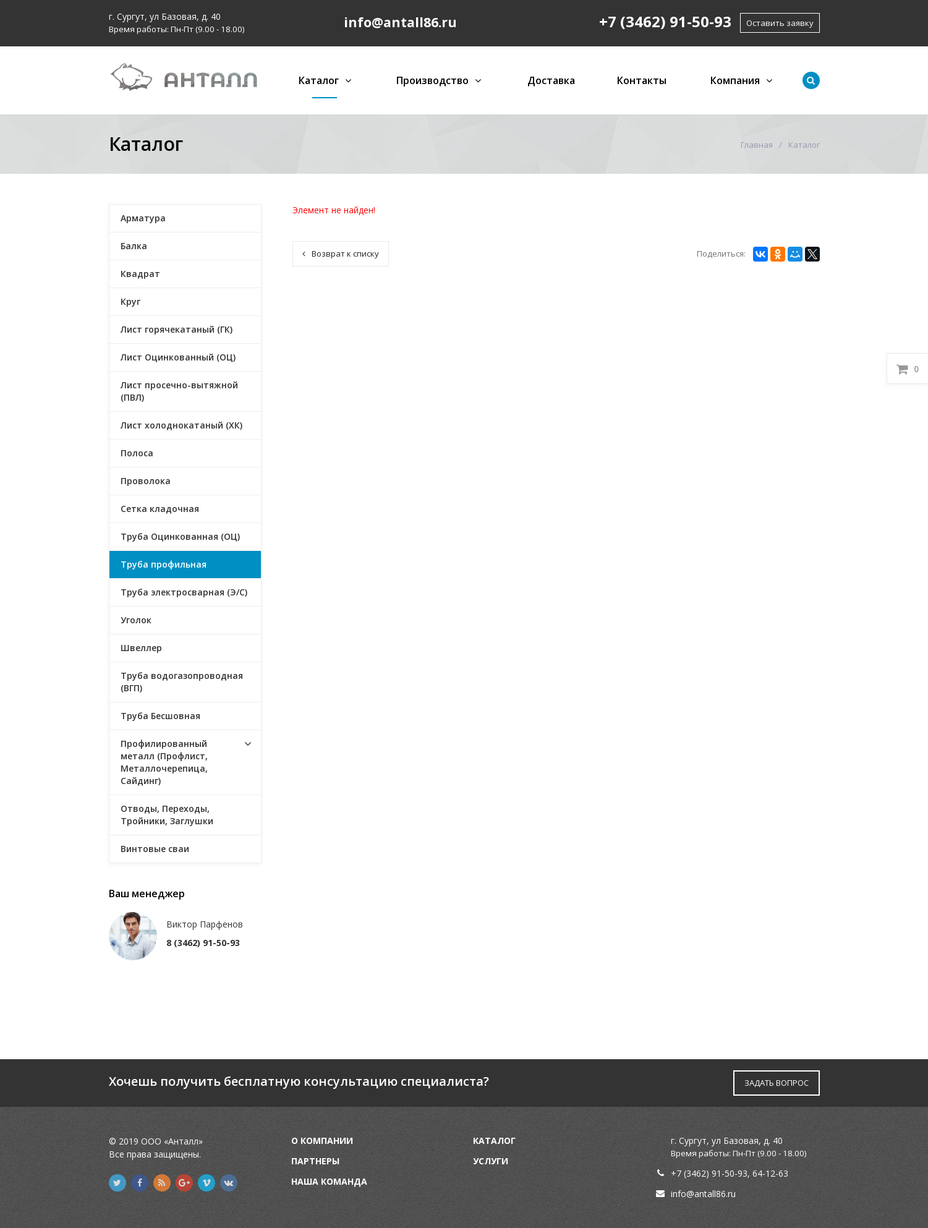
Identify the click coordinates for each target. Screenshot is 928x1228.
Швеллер (141, 648)
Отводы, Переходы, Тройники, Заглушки (167, 815)
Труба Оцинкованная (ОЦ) (180, 536)
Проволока (146, 481)
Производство (432, 80)
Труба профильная (163, 564)
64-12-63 (770, 1173)
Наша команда (329, 1181)
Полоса (137, 453)
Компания (735, 80)
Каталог (319, 80)
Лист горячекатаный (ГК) (176, 329)
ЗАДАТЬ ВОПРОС (776, 1082)
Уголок (136, 620)
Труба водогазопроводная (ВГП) (182, 682)
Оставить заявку (780, 22)
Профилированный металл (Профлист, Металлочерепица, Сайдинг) (164, 762)
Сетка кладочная (160, 508)
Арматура (143, 218)
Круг (130, 301)
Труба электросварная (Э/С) (184, 592)
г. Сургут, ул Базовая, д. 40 (165, 16)
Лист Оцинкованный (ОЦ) (178, 357)
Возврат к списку (340, 253)
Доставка (551, 80)
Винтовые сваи (155, 849)
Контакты (641, 80)
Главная (757, 144)
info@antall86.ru (703, 1194)
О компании (322, 1140)
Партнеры (315, 1161)
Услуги (490, 1161)
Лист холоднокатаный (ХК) (181, 425)
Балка (134, 246)
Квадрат (140, 273)
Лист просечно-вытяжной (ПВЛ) (179, 391)
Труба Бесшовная (160, 716)
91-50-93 (729, 1173)
